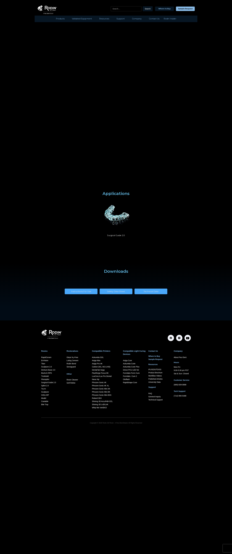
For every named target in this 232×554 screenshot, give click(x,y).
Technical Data (151, 291)
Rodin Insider (170, 19)
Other (69, 374)
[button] (62, 18)
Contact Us (154, 19)
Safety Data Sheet (116, 291)
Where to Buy (164, 9)
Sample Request (185, 9)
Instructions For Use (81, 291)
